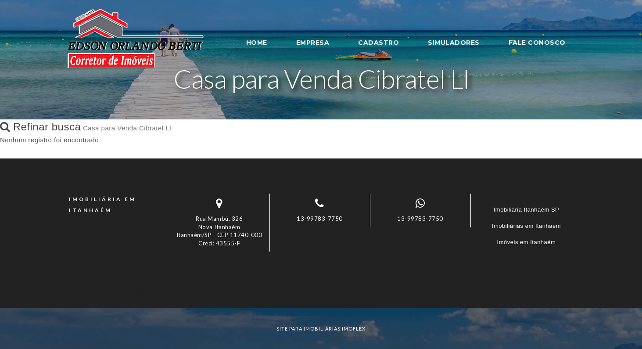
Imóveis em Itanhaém (526, 242)
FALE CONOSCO (537, 43)
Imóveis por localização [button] (123, 291)
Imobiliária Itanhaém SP (527, 209)
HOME (256, 43)
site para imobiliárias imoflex (321, 328)
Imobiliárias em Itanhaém (526, 226)
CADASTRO (378, 43)
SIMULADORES (454, 43)
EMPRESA (313, 43)
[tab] (321, 290)
